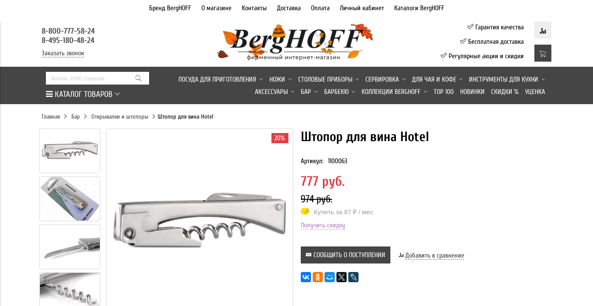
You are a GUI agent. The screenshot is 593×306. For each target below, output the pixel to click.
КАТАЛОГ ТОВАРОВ (83, 94)
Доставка (289, 8)
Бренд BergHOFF (170, 8)
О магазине (216, 8)
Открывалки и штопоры (119, 116)
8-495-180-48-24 (68, 40)
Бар (75, 116)
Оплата (320, 8)
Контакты (254, 8)
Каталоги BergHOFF (419, 8)
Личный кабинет (362, 8)
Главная (51, 116)
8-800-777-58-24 (69, 31)
